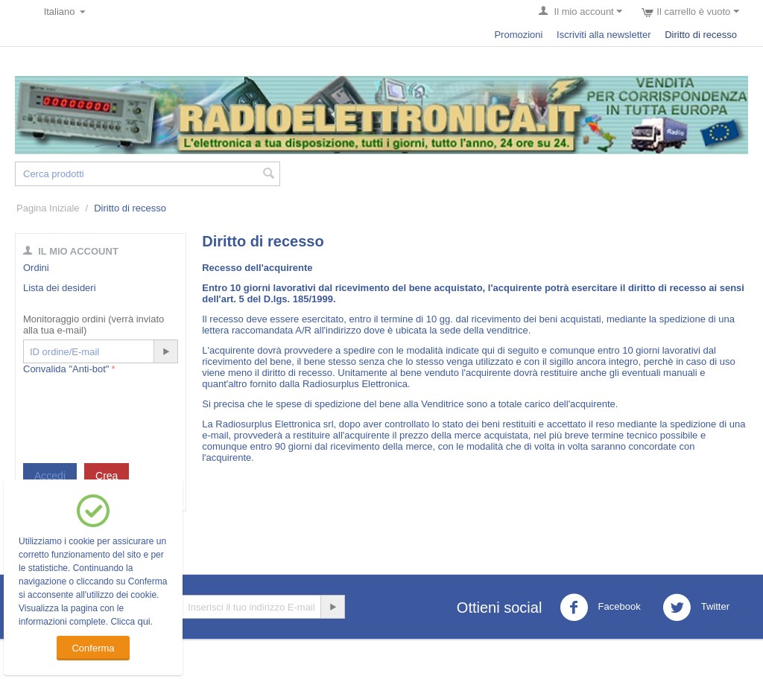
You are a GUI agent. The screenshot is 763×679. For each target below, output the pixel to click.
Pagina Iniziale (48, 208)
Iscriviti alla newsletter (603, 34)
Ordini (36, 267)
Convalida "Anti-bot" (66, 368)
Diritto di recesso (701, 34)
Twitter (695, 607)
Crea (106, 476)
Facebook (600, 607)
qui (143, 621)
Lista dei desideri (59, 287)
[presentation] (136, 407)
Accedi (50, 476)
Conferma (93, 648)
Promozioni (518, 34)
